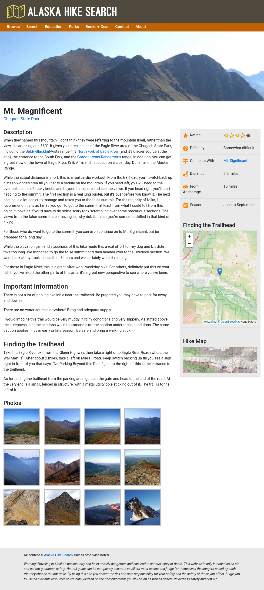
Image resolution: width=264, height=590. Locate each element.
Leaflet (210, 321)
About (140, 26)
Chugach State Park (21, 119)
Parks (74, 26)
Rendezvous (111, 157)
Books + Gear (97, 26)
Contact (122, 26)
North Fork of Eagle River (98, 151)
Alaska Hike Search (62, 11)
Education (53, 26)
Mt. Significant (235, 161)
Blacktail (43, 151)
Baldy (30, 151)
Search (32, 26)
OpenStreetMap (231, 321)
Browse (13, 26)
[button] (219, 272)
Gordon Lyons (88, 157)
